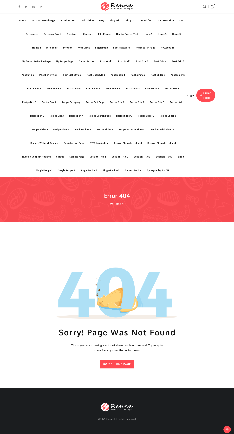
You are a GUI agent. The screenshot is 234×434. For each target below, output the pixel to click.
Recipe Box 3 (29, 102)
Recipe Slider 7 (105, 129)
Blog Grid (115, 20)
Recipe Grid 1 (117, 102)
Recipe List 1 (177, 102)
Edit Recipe (104, 34)
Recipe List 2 (37, 115)
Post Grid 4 (160, 61)
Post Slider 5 (73, 88)
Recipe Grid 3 (157, 102)
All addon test (68, 20)
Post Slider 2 (177, 74)
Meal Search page (145, 47)
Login (190, 95)
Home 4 (36, 47)
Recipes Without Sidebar (44, 143)
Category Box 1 (52, 34)
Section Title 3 (142, 156)
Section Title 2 (120, 156)
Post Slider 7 (113, 88)
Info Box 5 (52, 47)
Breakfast (146, 20)
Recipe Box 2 (172, 88)
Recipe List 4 (76, 115)
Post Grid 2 (124, 61)
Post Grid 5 (178, 61)
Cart (181, 20)
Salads (60, 156)
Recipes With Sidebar (163, 129)
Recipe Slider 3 (168, 115)
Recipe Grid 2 (137, 102)
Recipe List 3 (57, 115)
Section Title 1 (98, 156)
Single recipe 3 (88, 170)
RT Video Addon (99, 143)
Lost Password (121, 47)
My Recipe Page (64, 61)
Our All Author (87, 61)
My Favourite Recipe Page (36, 61)
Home (115, 204)
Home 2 (162, 34)
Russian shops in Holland (127, 143)
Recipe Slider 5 (61, 129)
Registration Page (74, 143)
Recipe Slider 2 (146, 115)
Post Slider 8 (132, 88)
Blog (101, 20)
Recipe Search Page (100, 115)
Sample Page (76, 156)
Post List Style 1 (48, 74)
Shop (181, 156)
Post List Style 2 (72, 74)
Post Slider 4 (54, 88)
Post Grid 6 (27, 74)
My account (167, 47)
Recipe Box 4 (49, 102)
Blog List (131, 20)
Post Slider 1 (158, 74)
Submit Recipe (133, 170)
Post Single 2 (138, 74)
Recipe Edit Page (95, 102)
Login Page (101, 47)
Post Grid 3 (142, 61)
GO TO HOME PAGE (117, 364)
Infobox (67, 47)
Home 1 (148, 34)
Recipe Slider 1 (124, 115)
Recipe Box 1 (152, 88)
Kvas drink (84, 47)
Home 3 (176, 34)
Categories (32, 34)
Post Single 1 (117, 74)
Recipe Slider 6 (83, 129)
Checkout (72, 34)
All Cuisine (88, 20)
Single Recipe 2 (66, 170)
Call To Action (166, 20)
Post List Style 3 (96, 74)
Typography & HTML (158, 170)
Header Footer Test (127, 34)
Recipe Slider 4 (40, 129)
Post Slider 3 (34, 88)
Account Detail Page (43, 20)
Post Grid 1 (106, 61)
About (22, 20)
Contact (88, 34)
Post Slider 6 (93, 88)
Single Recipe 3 (111, 170)
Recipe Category (71, 102)
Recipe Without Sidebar (132, 129)
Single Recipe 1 (44, 170)
